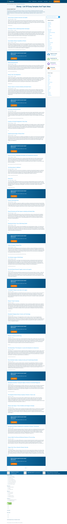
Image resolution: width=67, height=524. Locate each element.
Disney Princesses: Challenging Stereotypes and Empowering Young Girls (23, 155)
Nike (48, 90)
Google (49, 83)
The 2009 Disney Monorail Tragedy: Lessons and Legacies (20, 269)
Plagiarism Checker (12, 477)
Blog (9, 488)
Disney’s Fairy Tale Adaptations (14, 74)
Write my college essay (12, 482)
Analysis (9, 37)
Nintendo (49, 92)
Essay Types (45, 1)
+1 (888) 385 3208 (11, 501)
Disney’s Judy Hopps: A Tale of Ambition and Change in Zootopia (21, 406)
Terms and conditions (14, 522)
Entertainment (10, 25)
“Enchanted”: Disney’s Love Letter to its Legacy (17, 290)
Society (16, 164)
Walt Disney (15, 71)
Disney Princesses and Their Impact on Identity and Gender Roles (21, 211)
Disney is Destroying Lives (13, 200)
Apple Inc (49, 75)
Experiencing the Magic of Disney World (16, 133)
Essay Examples (11, 4)
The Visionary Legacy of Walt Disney (15, 257)
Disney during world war (13, 62)
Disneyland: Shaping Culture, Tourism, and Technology (19, 314)
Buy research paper (12, 484)
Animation (9, 266)
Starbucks (49, 93)
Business (15, 4)
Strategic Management (22, 49)
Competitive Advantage (15, 49)
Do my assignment (12, 479)
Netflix (49, 89)
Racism (10, 187)
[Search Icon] (59, 17)
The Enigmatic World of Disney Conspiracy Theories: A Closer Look (21, 395)
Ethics (13, 37)
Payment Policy (11, 495)
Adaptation (9, 83)
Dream (9, 391)
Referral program (11, 496)
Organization (18, 4)
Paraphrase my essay (54, 59)
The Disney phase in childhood (14, 167)
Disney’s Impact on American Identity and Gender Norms (19, 87)
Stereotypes (19, 164)
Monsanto (49, 88)
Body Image (10, 164)
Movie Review (13, 370)
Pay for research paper (12, 480)
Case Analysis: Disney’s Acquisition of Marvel (17, 41)
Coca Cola (49, 76)
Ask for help (53, 69)
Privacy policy (9, 522)
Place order (14, 58)
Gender (15, 37)
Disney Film (10, 178)
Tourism (9, 323)
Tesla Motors (50, 95)
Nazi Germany (11, 71)
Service (29, 1)
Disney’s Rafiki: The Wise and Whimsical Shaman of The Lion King (21, 437)
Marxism (9, 344)
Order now (56, 1)
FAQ (9, 494)
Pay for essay (11, 478)
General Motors (50, 82)
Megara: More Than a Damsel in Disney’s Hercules (18, 447)
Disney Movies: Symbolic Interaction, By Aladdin (17, 17)
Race (19, 254)
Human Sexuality (19, 37)
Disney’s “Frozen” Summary (13, 301)
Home (8, 4)
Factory (49, 79)
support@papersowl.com (12, 499)
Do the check (53, 55)
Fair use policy (20, 522)
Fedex (48, 80)
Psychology (23, 37)
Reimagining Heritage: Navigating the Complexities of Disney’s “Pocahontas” (23, 426)
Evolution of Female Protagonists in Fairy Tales (17, 121)
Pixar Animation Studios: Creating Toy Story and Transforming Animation (23, 360)
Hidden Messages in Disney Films (14, 245)
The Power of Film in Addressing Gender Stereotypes (18, 29)
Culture (11, 37)
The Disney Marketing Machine (14, 109)
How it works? (11, 492)
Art (10, 49)
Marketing (18, 118)
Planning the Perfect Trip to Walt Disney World (17, 223)
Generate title (53, 64)
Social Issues (13, 164)
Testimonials (11, 493)
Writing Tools (34, 1)
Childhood (14, 175)
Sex (25, 37)
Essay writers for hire (12, 483)
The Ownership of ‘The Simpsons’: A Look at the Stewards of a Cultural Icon (23, 348)
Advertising (9, 118)
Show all (8, 14)
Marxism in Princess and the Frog (14, 336)
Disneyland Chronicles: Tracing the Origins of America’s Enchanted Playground (24, 382)
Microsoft (49, 86)
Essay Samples (39, 1)
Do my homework (11, 476)
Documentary (10, 254)
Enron (48, 77)
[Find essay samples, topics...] (53, 17)
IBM (48, 85)
